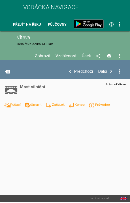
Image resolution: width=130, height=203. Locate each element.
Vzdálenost (66, 56)
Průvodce (102, 105)
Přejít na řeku (27, 25)
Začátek (58, 105)
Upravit (36, 105)
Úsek (86, 56)
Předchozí (83, 71)
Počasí (16, 105)
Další (102, 71)
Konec (80, 105)
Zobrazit (42, 56)
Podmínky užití (101, 198)
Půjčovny (57, 25)
